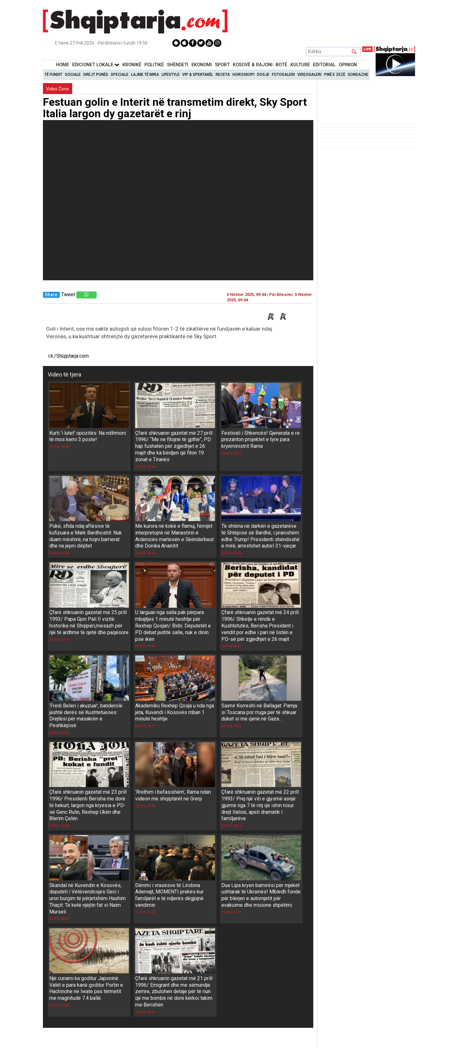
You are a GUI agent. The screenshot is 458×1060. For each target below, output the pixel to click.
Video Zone (57, 88)
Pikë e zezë (334, 74)
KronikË (131, 65)
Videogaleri (309, 74)
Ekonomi (201, 65)
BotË (281, 65)
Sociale (73, 74)
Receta (223, 74)
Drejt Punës (95, 74)
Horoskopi (243, 74)
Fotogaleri (283, 74)
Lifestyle (171, 74)
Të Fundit (53, 74)
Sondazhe (358, 74)
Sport (222, 65)
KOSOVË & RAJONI (253, 65)
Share (51, 294)
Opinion (348, 65)
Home (62, 65)
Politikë (154, 65)
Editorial (324, 65)
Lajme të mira (145, 74)
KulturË (300, 65)
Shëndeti (177, 65)
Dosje (263, 74)
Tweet (68, 294)
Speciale (119, 74)
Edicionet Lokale (95, 65)
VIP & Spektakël (197, 74)
